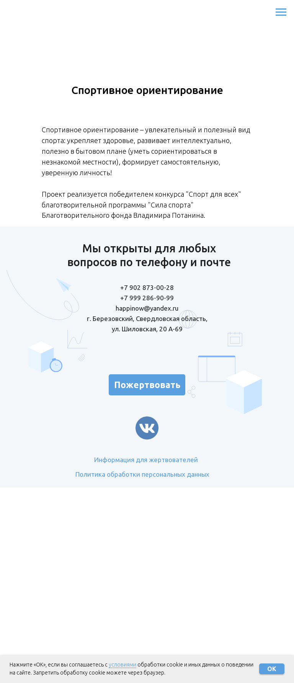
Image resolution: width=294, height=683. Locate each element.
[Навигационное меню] (281, 12)
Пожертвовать (147, 385)
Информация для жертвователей (146, 459)
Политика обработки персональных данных (142, 474)
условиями (122, 665)
